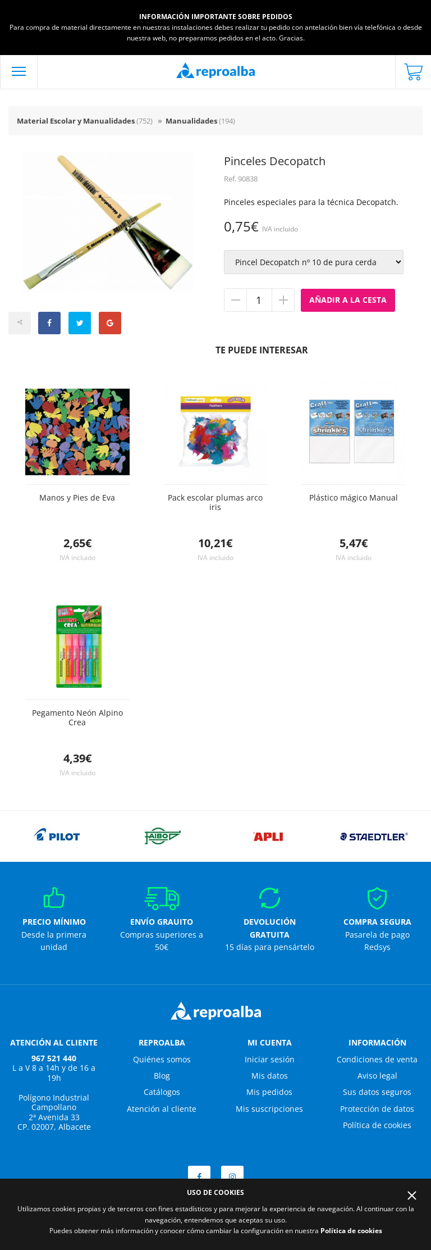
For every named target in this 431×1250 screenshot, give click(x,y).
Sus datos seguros (377, 1092)
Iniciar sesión (270, 1059)
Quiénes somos (162, 1059)
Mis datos (269, 1075)
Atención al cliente (161, 1108)
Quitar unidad (235, 300)
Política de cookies (377, 1125)
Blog (162, 1075)
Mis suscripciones (269, 1108)
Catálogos (162, 1092)
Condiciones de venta (377, 1059)
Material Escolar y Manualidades (85, 121)
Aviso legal (377, 1075)
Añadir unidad (283, 300)
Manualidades (200, 121)
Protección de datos (377, 1108)
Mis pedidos (269, 1092)
